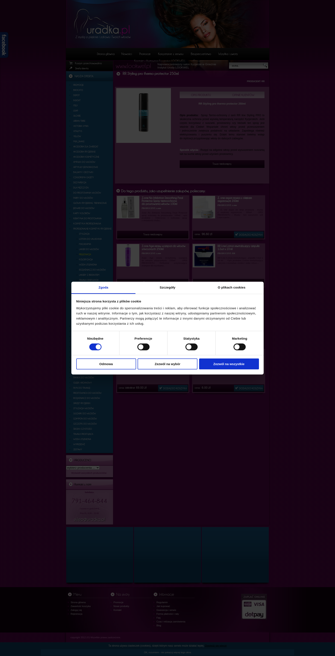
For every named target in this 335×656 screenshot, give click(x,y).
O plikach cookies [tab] (231, 287)
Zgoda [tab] (103, 287)
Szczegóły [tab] (167, 287)
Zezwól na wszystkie (229, 364)
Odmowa (106, 364)
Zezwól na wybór (167, 364)
